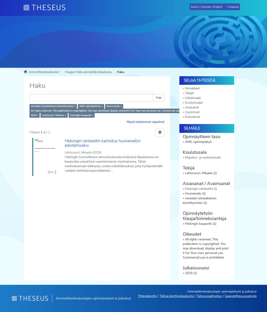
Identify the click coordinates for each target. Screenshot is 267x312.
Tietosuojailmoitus (209, 296)
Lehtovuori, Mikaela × (54, 115)
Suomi (194, 7)
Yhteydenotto (147, 296)
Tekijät (189, 93)
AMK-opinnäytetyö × (91, 106)
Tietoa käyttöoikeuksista (177, 296)
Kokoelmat (192, 117)
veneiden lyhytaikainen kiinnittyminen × (53, 106)
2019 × (34, 115)
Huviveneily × (114, 106)
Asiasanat (192, 107)
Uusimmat (192, 112)
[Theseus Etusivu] (46, 8)
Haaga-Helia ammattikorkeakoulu (88, 72)
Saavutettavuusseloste (241, 296)
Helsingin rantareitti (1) (201, 189)
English (217, 7)
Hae (158, 97)
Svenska (206, 7)
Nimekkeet (192, 88)
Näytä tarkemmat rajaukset (145, 122)
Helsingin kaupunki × (81, 115)
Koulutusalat (194, 102)
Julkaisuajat (193, 98)
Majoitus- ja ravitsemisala (203, 157)
